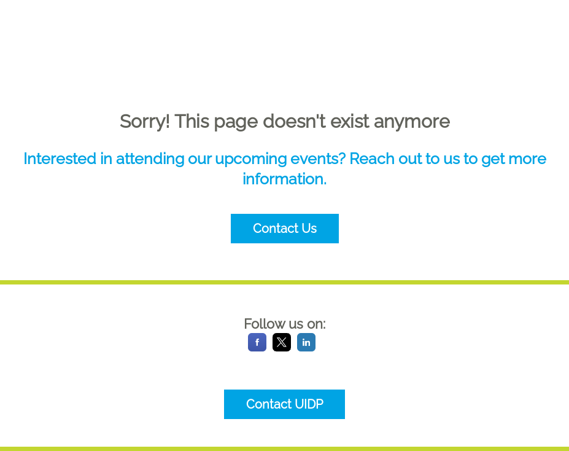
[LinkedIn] (306, 348)
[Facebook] (257, 348)
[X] (282, 348)
